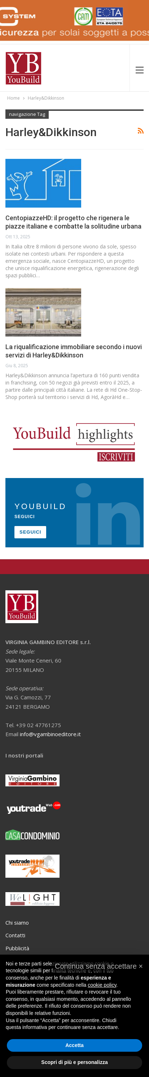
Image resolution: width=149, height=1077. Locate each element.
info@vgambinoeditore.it (50, 734)
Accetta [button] (74, 1045)
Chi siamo (17, 922)
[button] (98, 966)
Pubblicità (17, 948)
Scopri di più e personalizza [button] (74, 1062)
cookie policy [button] (102, 985)
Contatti (15, 935)
